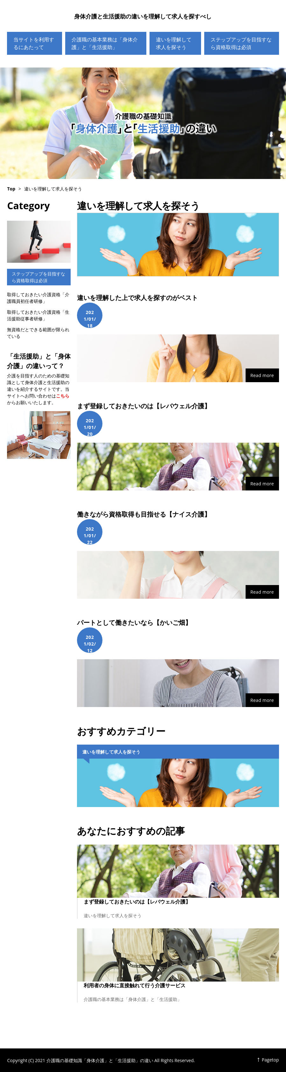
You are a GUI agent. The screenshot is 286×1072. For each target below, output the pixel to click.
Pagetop (270, 1060)
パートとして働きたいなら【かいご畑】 (134, 622)
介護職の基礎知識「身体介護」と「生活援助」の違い (143, 123)
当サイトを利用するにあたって (33, 43)
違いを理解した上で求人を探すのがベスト (137, 297)
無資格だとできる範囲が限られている (38, 332)
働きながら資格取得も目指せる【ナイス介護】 (144, 514)
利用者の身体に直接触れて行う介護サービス (134, 985)
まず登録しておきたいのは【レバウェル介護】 (144, 406)
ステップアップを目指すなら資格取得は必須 (241, 43)
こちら (62, 396)
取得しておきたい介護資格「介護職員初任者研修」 (38, 297)
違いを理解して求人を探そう (174, 43)
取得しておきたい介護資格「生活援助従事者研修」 (38, 315)
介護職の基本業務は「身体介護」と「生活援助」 (105, 43)
